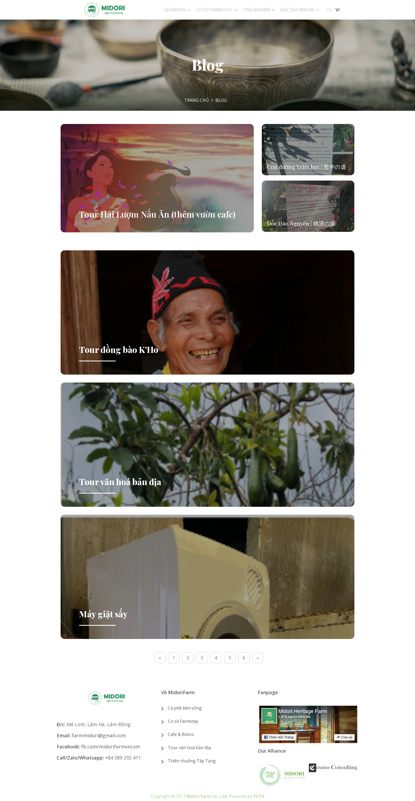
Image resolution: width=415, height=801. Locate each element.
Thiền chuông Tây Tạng (192, 761)
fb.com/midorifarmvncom (110, 746)
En (329, 10)
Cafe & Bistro (181, 734)
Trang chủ (196, 100)
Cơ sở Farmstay (183, 721)
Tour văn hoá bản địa (189, 748)
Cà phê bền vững (185, 708)
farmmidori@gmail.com (99, 735)
